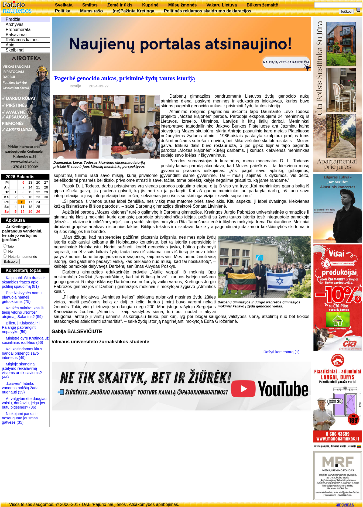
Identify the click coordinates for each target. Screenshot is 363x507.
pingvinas (344, 504)
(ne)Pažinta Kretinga (133, 11)
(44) (5, 377)
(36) (32, 407)
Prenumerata (18, 29)
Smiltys (90, 5)
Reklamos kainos (22, 39)
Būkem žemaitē (262, 5)
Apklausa (15, 220)
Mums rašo (91, 11)
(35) (19, 422)
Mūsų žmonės (182, 5)
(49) (22, 357)
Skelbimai (15, 50)
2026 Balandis (20, 176)
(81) (35, 286)
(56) (39, 342)
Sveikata (64, 5)
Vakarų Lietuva (221, 5)
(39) (21, 392)
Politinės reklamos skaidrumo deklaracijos (207, 11)
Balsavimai (16, 34)
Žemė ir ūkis (119, 5)
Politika (62, 11)
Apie (10, 45)
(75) (27, 301)
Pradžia (13, 19)
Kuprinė (150, 5)
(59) (39, 316)
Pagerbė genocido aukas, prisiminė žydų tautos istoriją (124, 78)
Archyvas (14, 24)
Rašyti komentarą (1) (281, 352)
